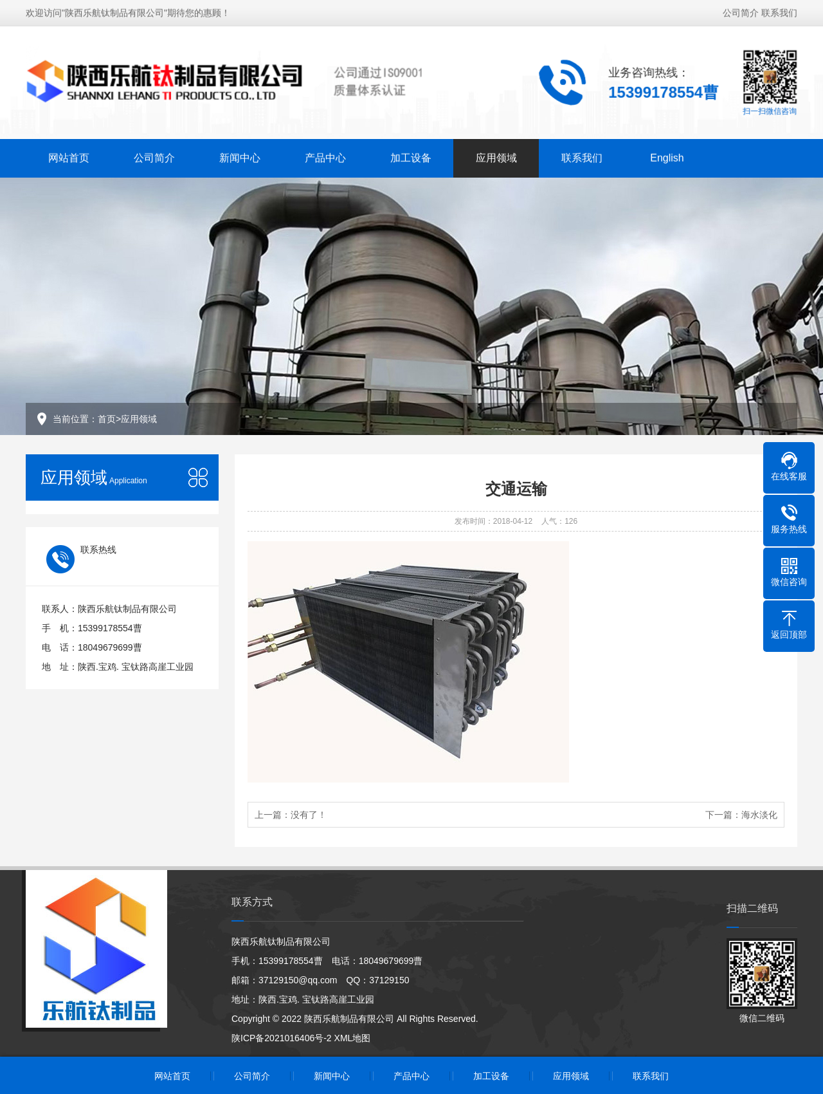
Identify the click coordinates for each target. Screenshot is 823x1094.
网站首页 (68, 156)
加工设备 (410, 156)
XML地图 (352, 1038)
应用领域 (496, 156)
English (666, 156)
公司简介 (741, 11)
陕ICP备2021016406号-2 (281, 1038)
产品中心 (325, 156)
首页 (107, 419)
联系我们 (779, 11)
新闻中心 (239, 156)
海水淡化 (759, 815)
